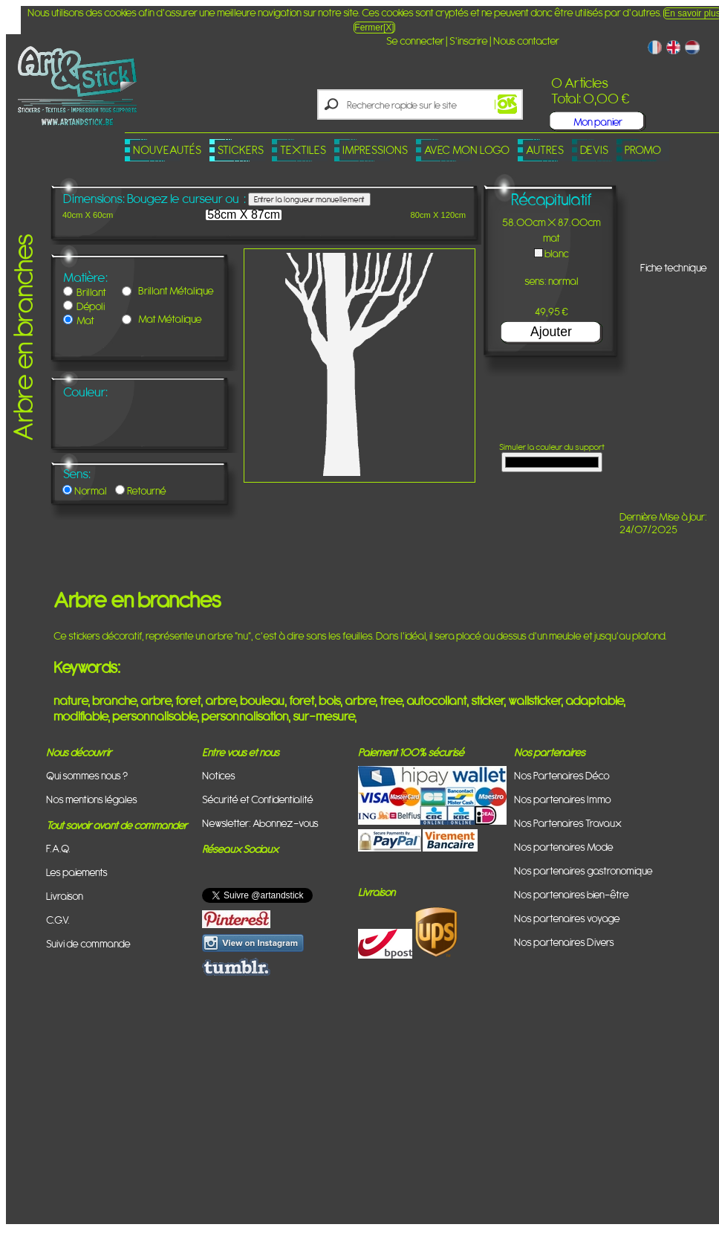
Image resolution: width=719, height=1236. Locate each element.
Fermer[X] (374, 27)
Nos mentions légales (91, 799)
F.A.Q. (58, 848)
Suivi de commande (88, 943)
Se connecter (415, 40)
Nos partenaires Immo (562, 799)
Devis (594, 150)
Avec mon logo (467, 150)
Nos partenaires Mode (564, 846)
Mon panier (597, 121)
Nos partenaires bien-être (571, 894)
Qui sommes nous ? (87, 775)
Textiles (303, 150)
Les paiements (77, 872)
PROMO (643, 150)
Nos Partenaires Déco (562, 775)
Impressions (375, 150)
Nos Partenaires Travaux (568, 823)
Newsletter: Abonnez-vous (260, 823)
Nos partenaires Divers (564, 942)
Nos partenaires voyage (567, 918)
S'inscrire (468, 40)
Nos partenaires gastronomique (583, 870)
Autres (545, 150)
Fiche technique (673, 267)
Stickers (241, 150)
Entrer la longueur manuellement (309, 199)
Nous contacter (526, 40)
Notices (218, 775)
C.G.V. (58, 919)
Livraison (64, 895)
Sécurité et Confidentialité (257, 799)
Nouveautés (167, 150)
